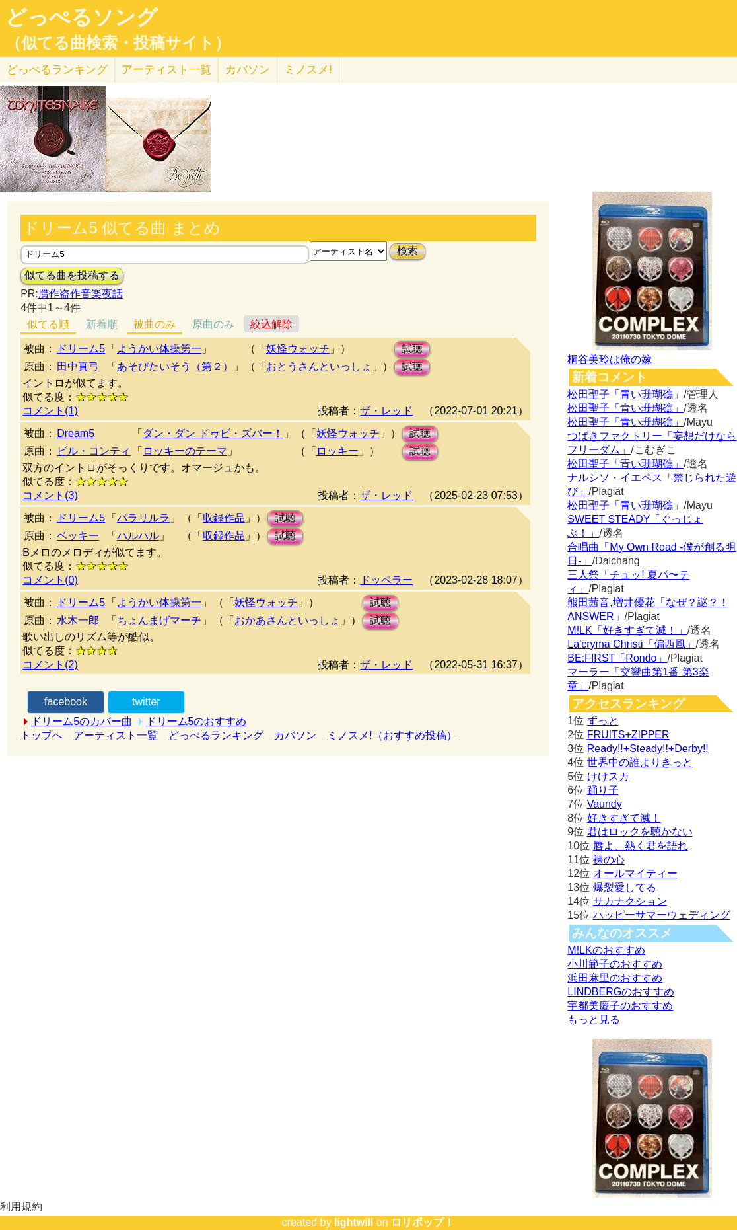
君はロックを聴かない (640, 831)
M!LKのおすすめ (606, 950)
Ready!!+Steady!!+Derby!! (648, 748)
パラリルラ (143, 517)
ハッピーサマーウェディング (661, 915)
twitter (146, 701)
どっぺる (57, 69)
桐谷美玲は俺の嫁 (609, 359)
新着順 (102, 324)
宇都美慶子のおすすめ (620, 1005)
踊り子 (603, 790)
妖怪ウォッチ (298, 348)
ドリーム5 (81, 348)
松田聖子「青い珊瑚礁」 (625, 394)
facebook (65, 701)
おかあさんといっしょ (287, 620)
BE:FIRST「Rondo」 (617, 658)
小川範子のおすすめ (614, 964)
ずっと (603, 720)
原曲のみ (213, 324)
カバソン (247, 69)
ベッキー (78, 535)
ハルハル (138, 535)
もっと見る (593, 1019)
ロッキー (337, 451)
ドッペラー (386, 580)
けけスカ (608, 776)
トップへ (41, 735)
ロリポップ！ (422, 1222)
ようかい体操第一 (159, 348)
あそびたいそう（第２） (175, 366)
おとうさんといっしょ (319, 366)
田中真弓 (78, 366)
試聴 (412, 348)
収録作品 (224, 517)
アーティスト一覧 (115, 735)
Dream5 (75, 433)
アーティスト (166, 69)
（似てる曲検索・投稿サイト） (117, 43)
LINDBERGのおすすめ (620, 991)
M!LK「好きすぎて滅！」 (627, 630)
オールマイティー (635, 873)
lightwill (354, 1222)
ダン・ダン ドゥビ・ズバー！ (213, 433)
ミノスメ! (308, 69)
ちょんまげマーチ (159, 620)
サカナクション (630, 901)
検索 (407, 250)
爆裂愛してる (624, 887)
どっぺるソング (81, 17)
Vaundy (604, 804)
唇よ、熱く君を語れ (640, 845)
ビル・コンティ (94, 451)
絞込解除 (271, 324)
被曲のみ (154, 324)
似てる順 (48, 324)
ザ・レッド (386, 410)
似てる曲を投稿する (72, 275)
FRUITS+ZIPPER (628, 734)
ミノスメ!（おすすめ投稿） (391, 735)
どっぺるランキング (215, 735)
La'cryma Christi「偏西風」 (631, 644)
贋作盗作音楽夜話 (80, 293)
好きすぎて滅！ (624, 818)
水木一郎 (78, 620)
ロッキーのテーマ (185, 451)
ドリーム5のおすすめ (196, 721)
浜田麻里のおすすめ (614, 977)
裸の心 (609, 859)
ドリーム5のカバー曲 (81, 721)
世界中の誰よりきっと (640, 762)
